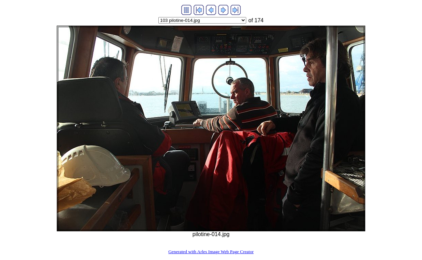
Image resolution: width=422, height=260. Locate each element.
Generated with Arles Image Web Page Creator (211, 251)
